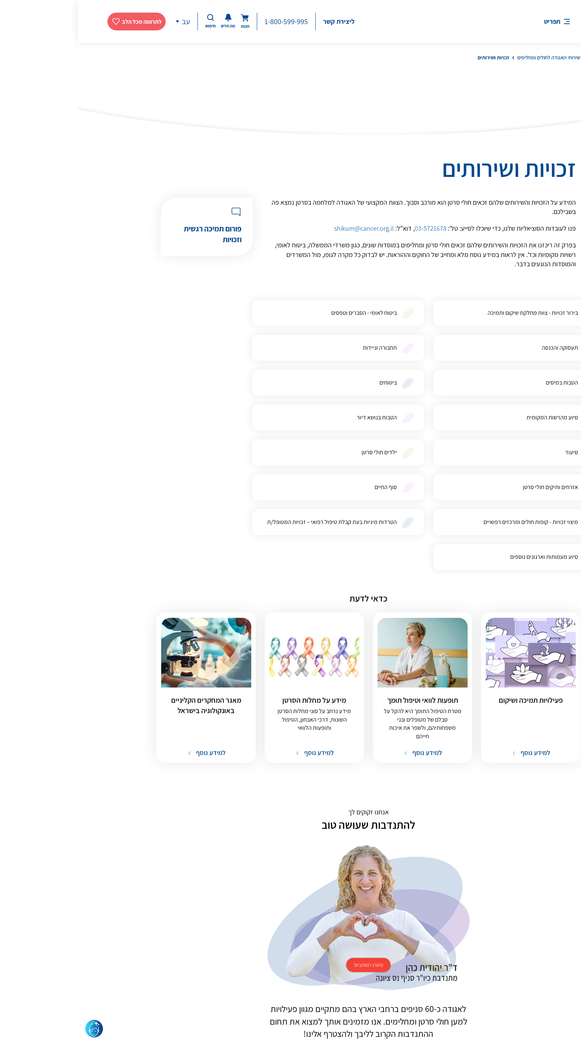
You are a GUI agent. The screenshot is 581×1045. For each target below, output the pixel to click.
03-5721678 (353, 228)
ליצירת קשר (261, 21)
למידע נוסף (456, 615)
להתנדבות (291, 923)
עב (108, 21)
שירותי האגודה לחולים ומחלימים (470, 57)
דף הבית (519, 57)
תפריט (474, 21)
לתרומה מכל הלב (64, 22)
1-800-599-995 (208, 21)
